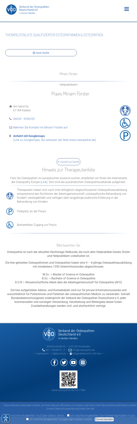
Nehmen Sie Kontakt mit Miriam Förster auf (40, 127)
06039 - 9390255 (24, 119)
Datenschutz (59, 353)
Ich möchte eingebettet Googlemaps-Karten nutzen (59, 419)
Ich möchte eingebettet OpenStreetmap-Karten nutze (101, 415)
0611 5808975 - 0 (53, 350)
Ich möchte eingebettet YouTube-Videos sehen (34, 415)
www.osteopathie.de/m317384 (68, 390)
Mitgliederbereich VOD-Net (85, 353)
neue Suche (41, 52)
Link (44, 182)
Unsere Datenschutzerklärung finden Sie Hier (70, 408)
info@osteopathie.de (81, 350)
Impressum (42, 353)
